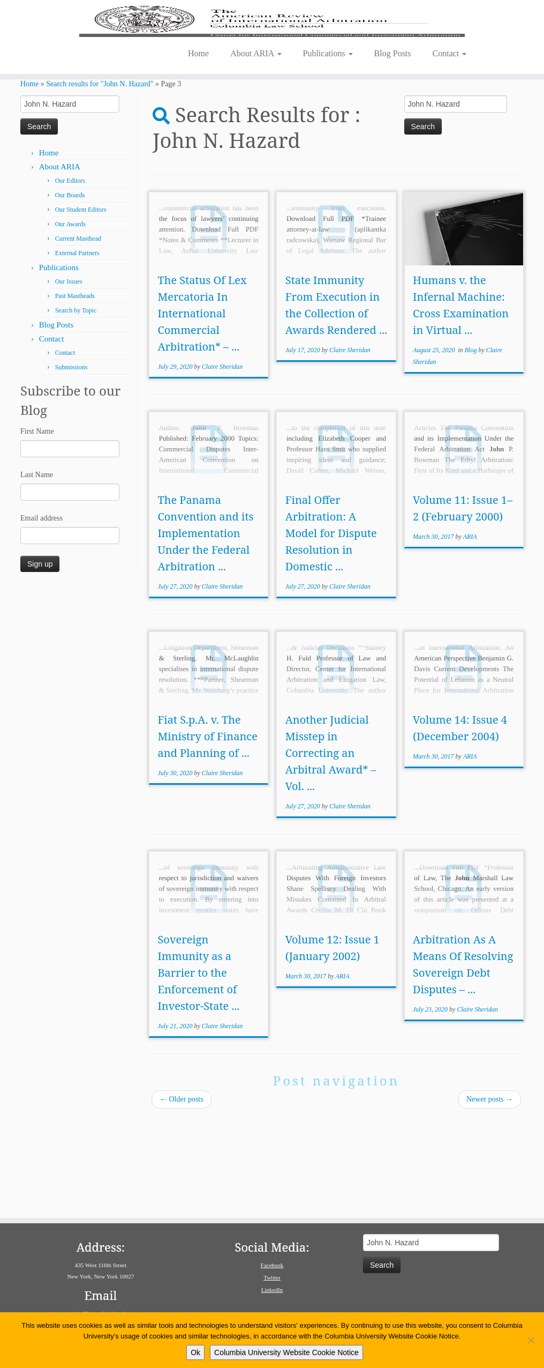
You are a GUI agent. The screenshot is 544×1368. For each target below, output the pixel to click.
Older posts (181, 1198)
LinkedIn (272, 1290)
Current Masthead (78, 337)
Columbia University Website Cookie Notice (286, 1352)
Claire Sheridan (222, 465)
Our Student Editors (81, 308)
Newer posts (489, 1198)
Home (198, 137)
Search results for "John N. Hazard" (99, 183)
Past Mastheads (75, 394)
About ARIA (255, 137)
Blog (472, 448)
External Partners (77, 351)
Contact (450, 137)
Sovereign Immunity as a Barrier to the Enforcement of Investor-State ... (198, 1071)
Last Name (36, 573)
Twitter (272, 1277)
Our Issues (68, 380)
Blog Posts (392, 137)
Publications (328, 137)
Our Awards (70, 322)
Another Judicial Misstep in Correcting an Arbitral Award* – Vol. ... (330, 851)
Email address (41, 617)
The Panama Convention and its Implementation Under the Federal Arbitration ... (205, 631)
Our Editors (70, 279)
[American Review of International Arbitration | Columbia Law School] (272, 63)
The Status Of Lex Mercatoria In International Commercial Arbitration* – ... (201, 411)
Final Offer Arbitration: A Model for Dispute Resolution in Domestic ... (331, 631)
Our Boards (70, 294)
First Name (37, 530)
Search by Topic (76, 409)
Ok (195, 1352)
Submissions (71, 466)
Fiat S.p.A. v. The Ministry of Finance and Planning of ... (207, 835)
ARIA (470, 635)
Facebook (272, 1265)
